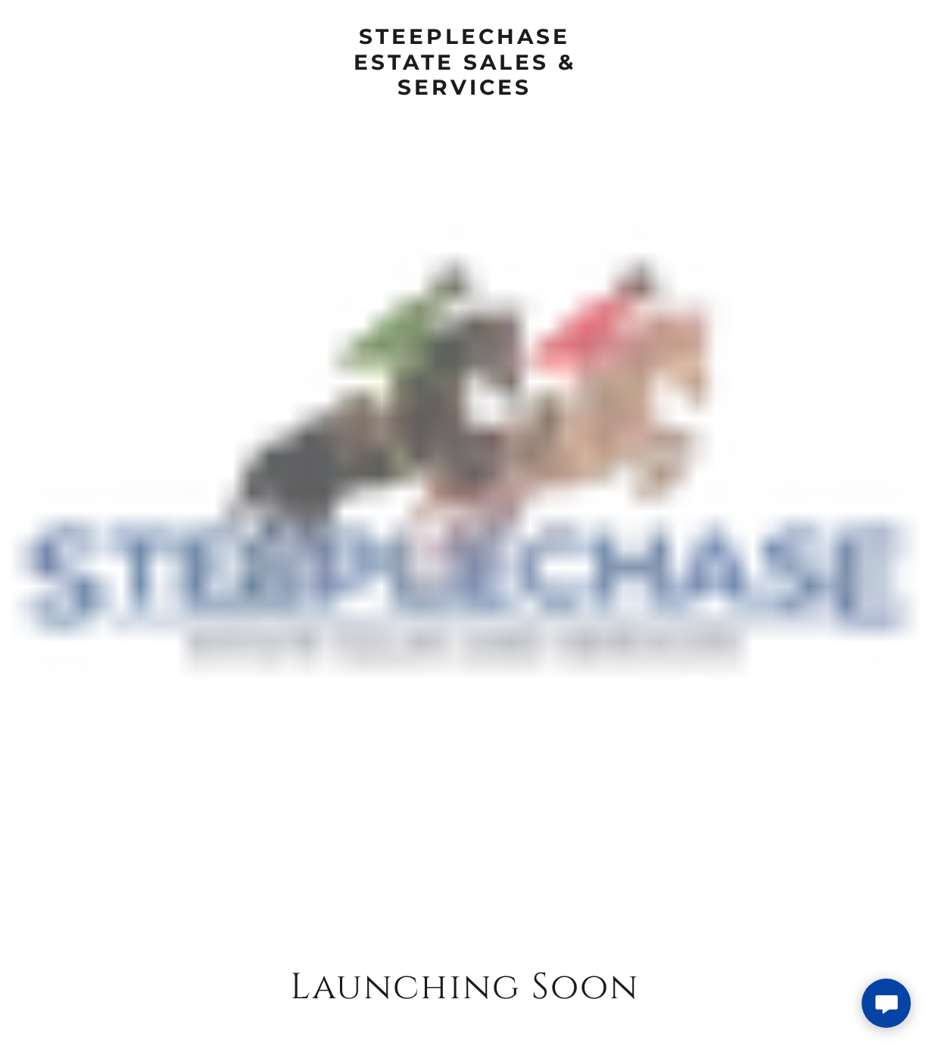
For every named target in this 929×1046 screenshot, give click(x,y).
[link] (464, 89)
